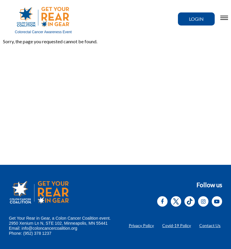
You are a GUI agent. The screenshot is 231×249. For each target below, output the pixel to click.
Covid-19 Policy (176, 225)
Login (196, 19)
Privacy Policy (141, 225)
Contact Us (210, 225)
